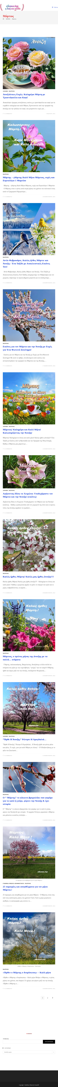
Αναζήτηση (6, 1038)
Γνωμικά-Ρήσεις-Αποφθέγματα (13, 883)
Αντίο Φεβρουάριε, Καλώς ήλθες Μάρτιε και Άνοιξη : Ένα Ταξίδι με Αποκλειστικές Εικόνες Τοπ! (26, 263)
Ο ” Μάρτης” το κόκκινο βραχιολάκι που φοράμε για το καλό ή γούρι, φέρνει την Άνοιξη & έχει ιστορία (28, 800)
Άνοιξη (5, 91)
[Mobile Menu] (55, 7)
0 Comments (8, 113)
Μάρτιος (14, 19)
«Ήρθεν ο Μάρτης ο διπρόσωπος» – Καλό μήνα (27, 972)
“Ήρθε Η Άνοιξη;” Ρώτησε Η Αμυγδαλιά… (24, 739)
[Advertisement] (29, 1017)
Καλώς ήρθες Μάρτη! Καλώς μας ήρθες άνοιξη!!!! (28, 576)
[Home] (3, 19)
